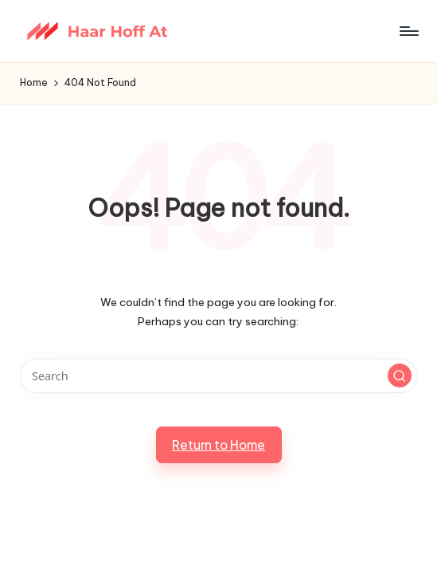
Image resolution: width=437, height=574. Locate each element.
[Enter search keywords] (218, 376)
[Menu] (408, 31)
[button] (400, 375)
